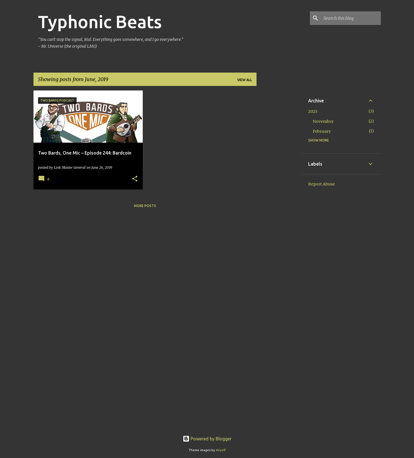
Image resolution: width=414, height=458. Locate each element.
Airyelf (221, 450)
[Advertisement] (279, 175)
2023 (312, 111)
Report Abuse (321, 184)
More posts (145, 206)
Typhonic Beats (100, 21)
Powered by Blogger (207, 438)
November (323, 121)
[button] (134, 179)
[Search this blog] (351, 18)
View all (244, 80)
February (322, 131)
